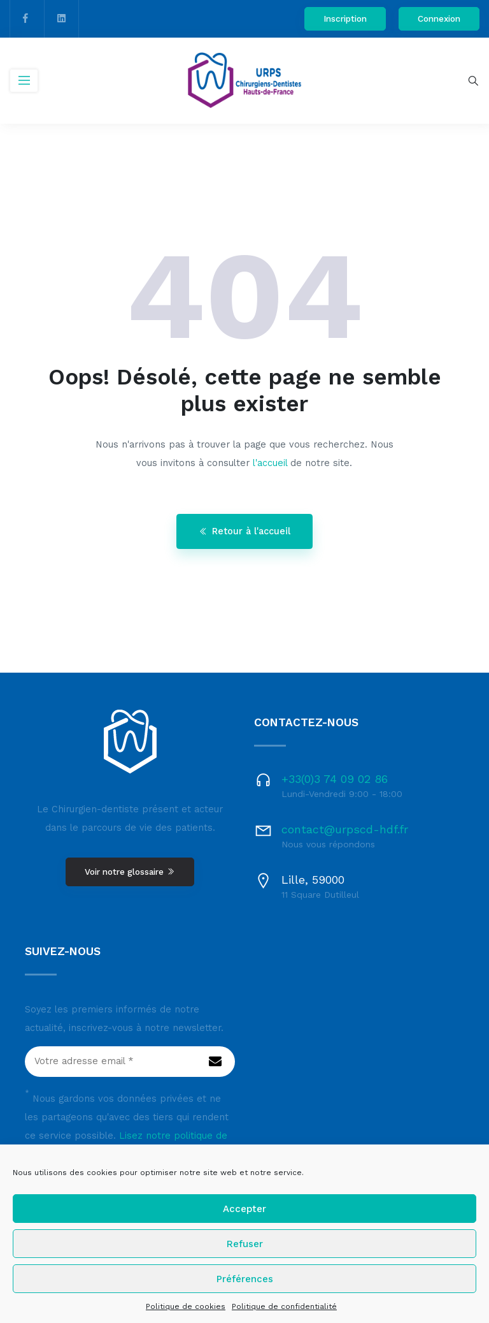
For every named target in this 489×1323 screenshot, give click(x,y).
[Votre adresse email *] (130, 1061)
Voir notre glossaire (130, 871)
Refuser (245, 1244)
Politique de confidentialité (284, 1306)
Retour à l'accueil (244, 531)
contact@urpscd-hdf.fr (344, 829)
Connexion (439, 18)
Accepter (244, 1209)
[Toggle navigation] (24, 80)
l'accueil (270, 463)
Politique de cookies (185, 1306)
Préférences (244, 1279)
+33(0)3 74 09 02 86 (334, 779)
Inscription (345, 18)
